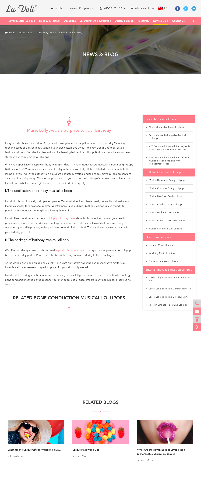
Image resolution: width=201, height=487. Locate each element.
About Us (56, 8)
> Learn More (16, 456)
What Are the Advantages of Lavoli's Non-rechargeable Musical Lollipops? (161, 452)
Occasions (70, 21)
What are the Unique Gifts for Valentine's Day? (34, 450)
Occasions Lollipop (158, 237)
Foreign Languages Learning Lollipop (166, 305)
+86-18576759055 (112, 8)
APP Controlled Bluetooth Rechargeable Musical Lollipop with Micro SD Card (167, 148)
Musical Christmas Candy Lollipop (164, 188)
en (166, 8)
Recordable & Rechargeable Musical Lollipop (165, 137)
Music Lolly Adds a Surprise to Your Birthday (59, 33)
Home (12, 33)
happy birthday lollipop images (73, 250)
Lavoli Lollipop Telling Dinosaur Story (166, 297)
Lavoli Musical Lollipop (22, 21)
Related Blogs (100, 406)
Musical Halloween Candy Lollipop (165, 180)
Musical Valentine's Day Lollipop (163, 229)
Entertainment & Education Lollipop (168, 269)
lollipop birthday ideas (62, 218)
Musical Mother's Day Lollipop (162, 212)
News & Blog (160, 21)
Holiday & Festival (49, 21)
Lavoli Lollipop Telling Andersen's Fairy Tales (167, 279)
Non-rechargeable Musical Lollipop (165, 127)
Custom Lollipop (124, 21)
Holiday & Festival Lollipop (163, 172)
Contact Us (178, 21)
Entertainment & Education (95, 21)
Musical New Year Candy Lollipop (164, 196)
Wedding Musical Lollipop (160, 253)
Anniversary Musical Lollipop (162, 261)
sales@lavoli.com (143, 8)
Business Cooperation (81, 8)
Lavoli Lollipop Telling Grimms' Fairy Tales (168, 289)
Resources (143, 21)
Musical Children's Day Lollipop (163, 204)
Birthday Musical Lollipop (160, 245)
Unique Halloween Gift (85, 450)
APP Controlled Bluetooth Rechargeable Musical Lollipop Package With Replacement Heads (167, 161)
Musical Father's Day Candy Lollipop (165, 220)
